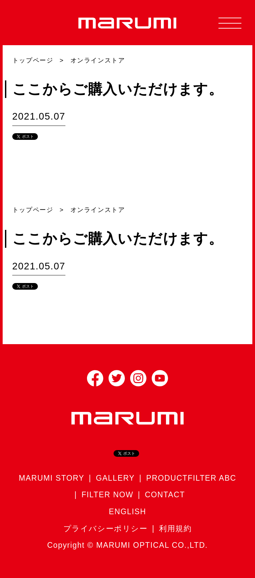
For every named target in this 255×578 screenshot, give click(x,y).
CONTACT (165, 494)
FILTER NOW (107, 494)
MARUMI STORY (52, 478)
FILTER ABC (212, 478)
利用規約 (175, 528)
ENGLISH (127, 511)
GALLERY (115, 478)
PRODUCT (167, 478)
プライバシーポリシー (105, 528)
